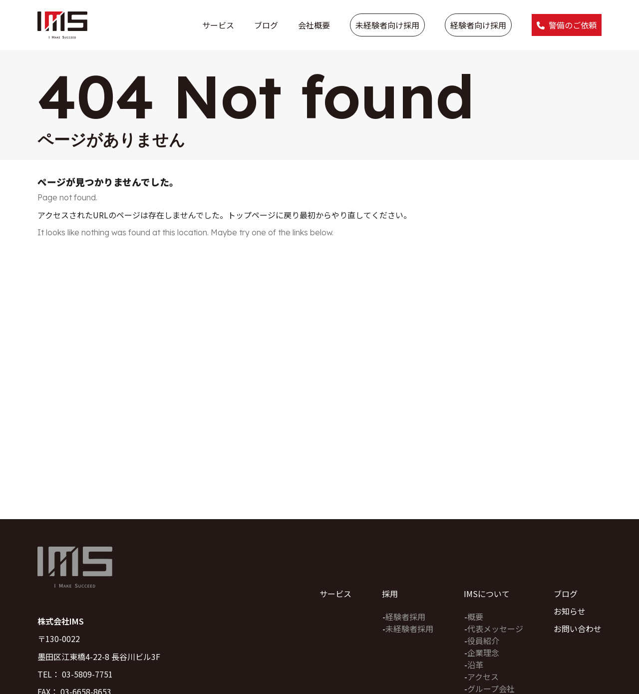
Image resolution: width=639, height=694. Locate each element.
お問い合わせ (578, 629)
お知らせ (570, 611)
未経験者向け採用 (387, 25)
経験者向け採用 (478, 25)
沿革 (475, 665)
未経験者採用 (409, 629)
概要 (475, 617)
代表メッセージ (495, 629)
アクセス (483, 677)
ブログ (266, 25)
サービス (218, 25)
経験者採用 (405, 617)
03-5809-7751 (87, 674)
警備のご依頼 (573, 25)
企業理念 (483, 653)
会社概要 (314, 25)
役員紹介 (483, 641)
